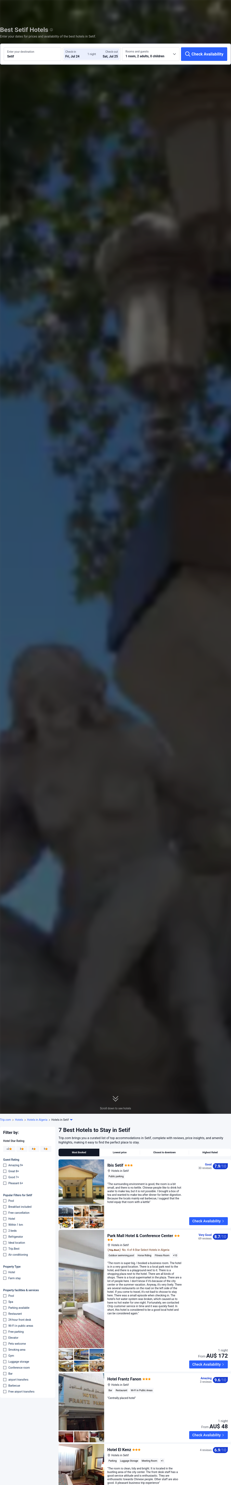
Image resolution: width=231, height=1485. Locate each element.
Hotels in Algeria (37, 1119)
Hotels (19, 1119)
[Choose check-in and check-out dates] (77, 54)
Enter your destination (20, 51)
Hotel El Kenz (119, 1432)
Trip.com (5, 1119)
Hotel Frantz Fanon (124, 1370)
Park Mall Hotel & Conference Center (140, 1227)
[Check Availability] (204, 54)
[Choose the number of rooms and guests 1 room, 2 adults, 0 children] (150, 54)
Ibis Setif (115, 1165)
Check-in (70, 51)
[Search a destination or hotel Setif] (32, 54)
